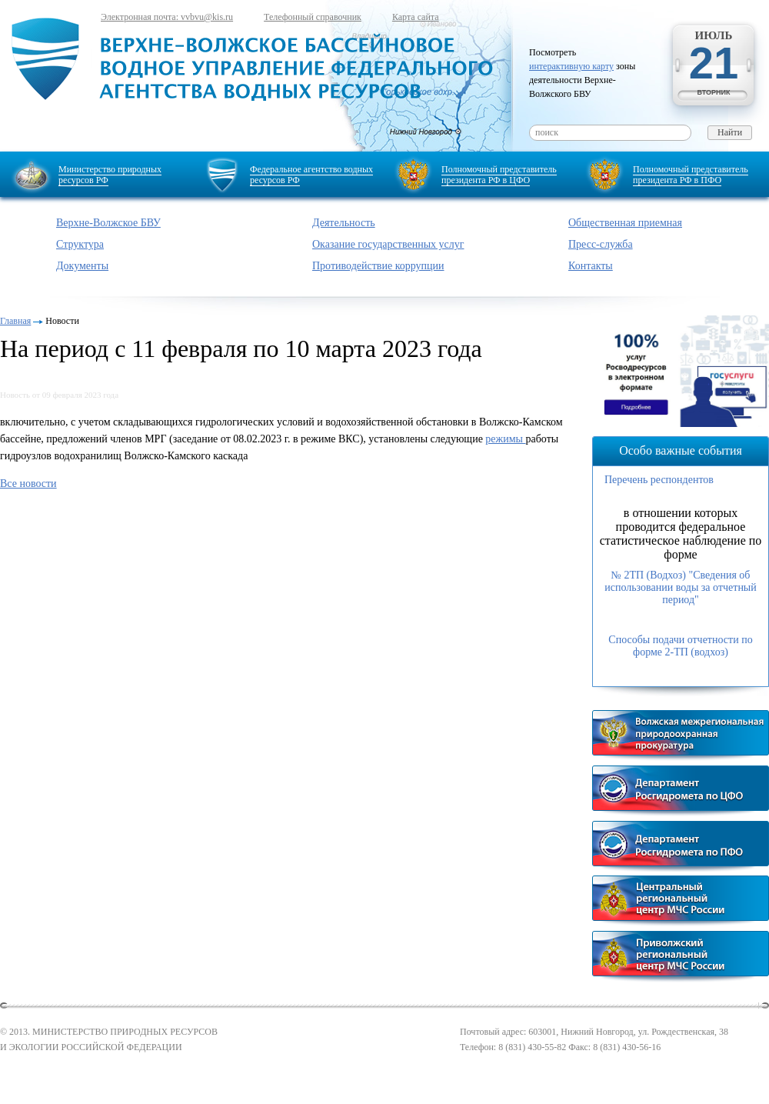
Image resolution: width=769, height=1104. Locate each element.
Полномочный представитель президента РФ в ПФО (690, 174)
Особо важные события (680, 450)
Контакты (590, 266)
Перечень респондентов (659, 479)
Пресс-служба (600, 244)
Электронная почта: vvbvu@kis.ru (167, 17)
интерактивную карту (571, 66)
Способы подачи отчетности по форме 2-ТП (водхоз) (680, 646)
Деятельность (343, 222)
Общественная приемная (625, 222)
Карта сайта (415, 17)
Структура (80, 244)
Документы (82, 266)
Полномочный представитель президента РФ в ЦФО (499, 174)
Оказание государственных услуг (388, 244)
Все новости (28, 483)
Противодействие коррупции (378, 266)
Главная (15, 320)
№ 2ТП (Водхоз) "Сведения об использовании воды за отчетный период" (680, 587)
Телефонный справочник (312, 17)
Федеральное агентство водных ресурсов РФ (311, 174)
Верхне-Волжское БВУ (108, 222)
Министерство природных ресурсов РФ (109, 174)
